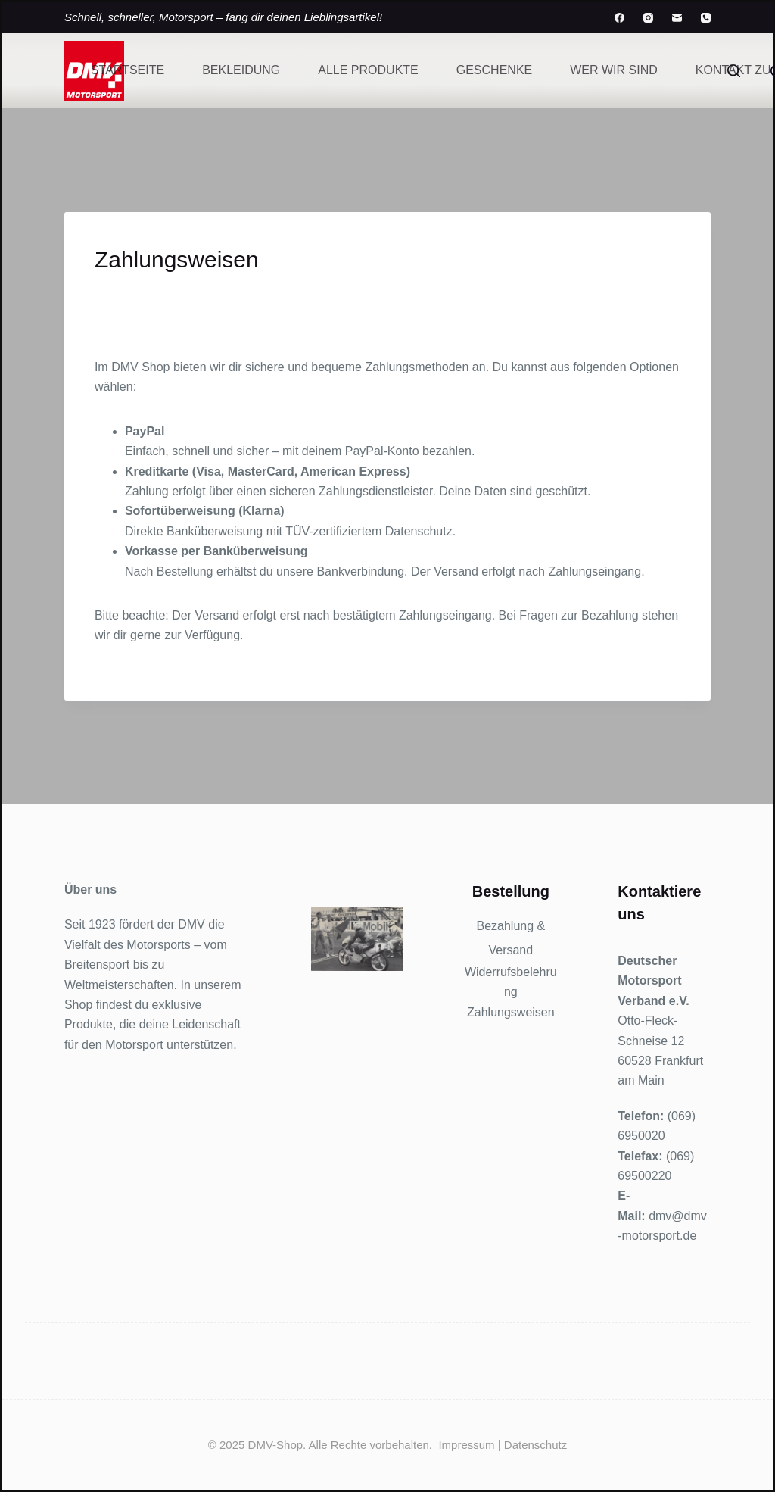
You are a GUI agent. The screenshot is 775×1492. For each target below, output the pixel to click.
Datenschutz (535, 1444)
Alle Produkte (368, 70)
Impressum (466, 1444)
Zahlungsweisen (511, 1012)
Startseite (127, 70)
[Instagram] (648, 18)
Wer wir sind (614, 70)
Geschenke (494, 70)
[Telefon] (706, 18)
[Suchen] (733, 70)
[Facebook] (619, 18)
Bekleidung (241, 70)
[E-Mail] (677, 18)
